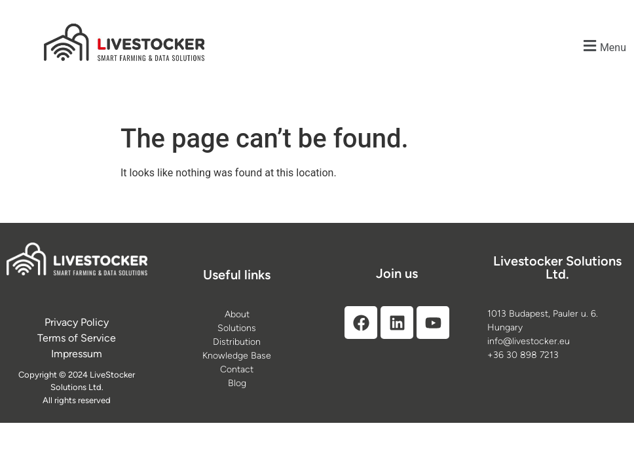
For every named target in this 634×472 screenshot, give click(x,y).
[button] (603, 45)
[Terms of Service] (76, 338)
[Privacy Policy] (76, 322)
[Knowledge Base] (236, 356)
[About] (236, 314)
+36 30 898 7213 (523, 355)
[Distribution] (236, 342)
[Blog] (236, 383)
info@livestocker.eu (528, 341)
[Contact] (236, 369)
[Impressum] (76, 354)
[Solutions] (236, 328)
